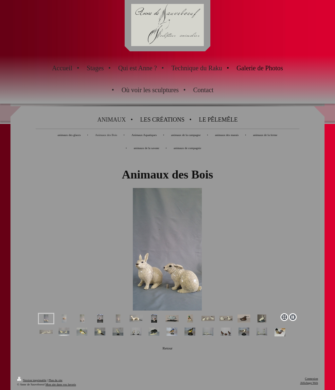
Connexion (311, 378)
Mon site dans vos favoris (60, 384)
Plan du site (55, 380)
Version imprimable (31, 380)
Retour (167, 348)
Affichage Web (309, 382)
